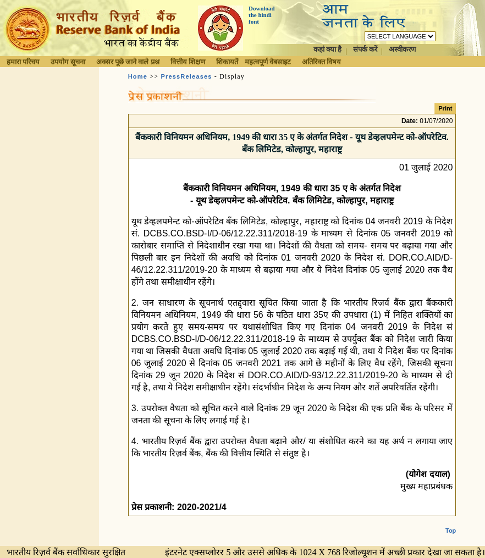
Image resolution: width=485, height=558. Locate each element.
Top (450, 521)
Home (137, 76)
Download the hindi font (262, 15)
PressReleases (186, 76)
